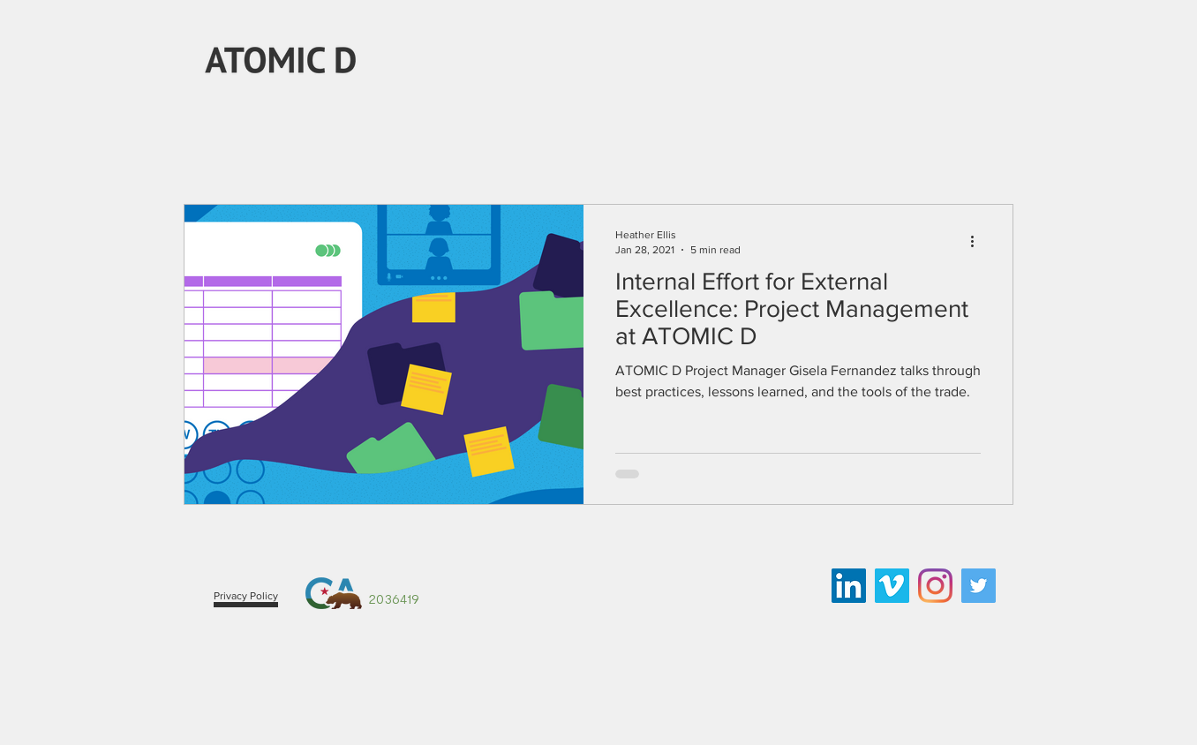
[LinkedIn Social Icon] (849, 585)
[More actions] (978, 241)
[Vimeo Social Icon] (892, 585)
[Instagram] (935, 585)
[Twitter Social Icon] (978, 585)
